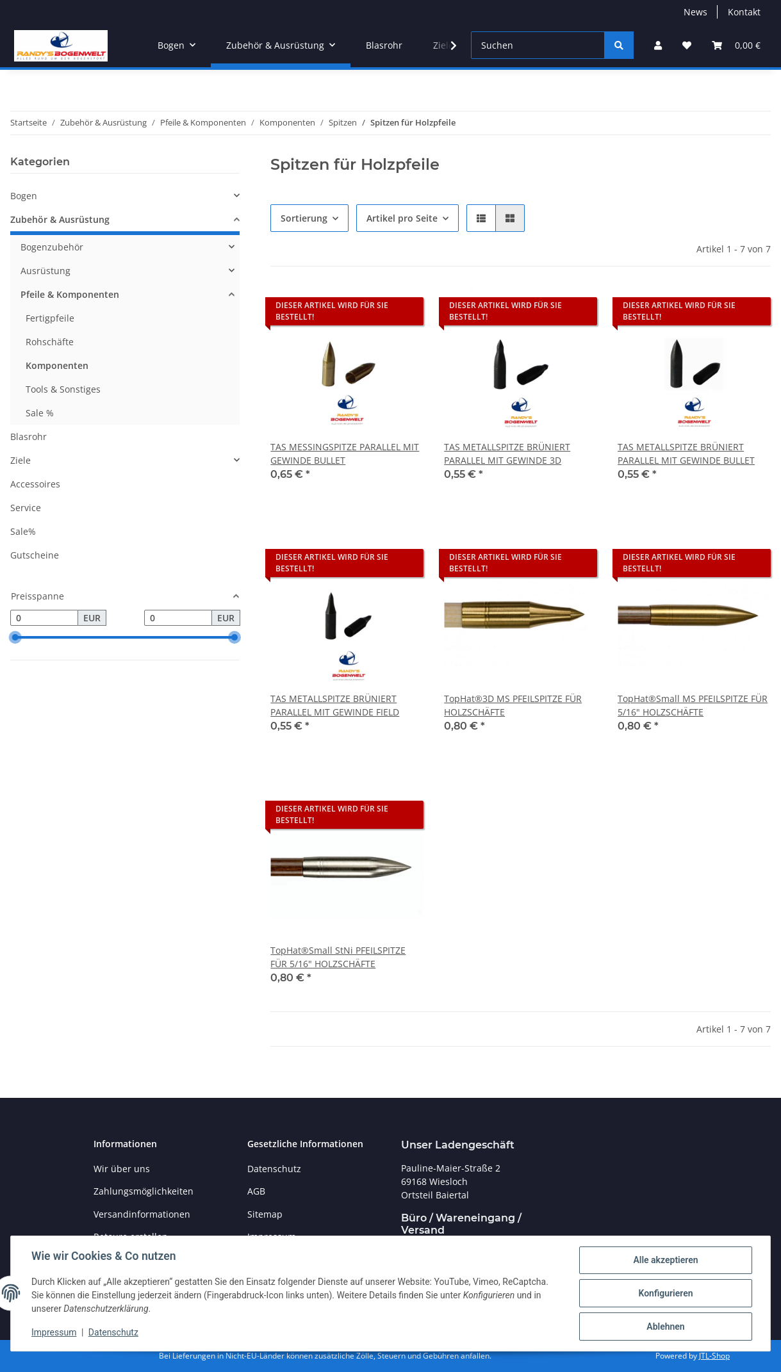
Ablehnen (665, 1326)
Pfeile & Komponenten (70, 294)
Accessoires (35, 484)
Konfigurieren (665, 1293)
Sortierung (304, 218)
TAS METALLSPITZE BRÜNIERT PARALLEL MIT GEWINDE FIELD (334, 705)
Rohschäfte (50, 342)
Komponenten (57, 365)
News (695, 12)
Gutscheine (34, 555)
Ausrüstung (45, 271)
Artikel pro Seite (402, 218)
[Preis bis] (178, 618)
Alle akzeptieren (665, 1260)
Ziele (20, 460)
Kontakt (744, 12)
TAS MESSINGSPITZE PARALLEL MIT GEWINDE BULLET (344, 453)
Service (25, 508)
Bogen (23, 196)
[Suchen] (538, 45)
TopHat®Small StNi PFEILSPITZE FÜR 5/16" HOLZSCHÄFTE (338, 957)
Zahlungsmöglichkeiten (143, 1191)
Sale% (23, 531)
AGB (256, 1191)
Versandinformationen (142, 1214)
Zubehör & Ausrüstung (60, 219)
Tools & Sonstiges (63, 389)
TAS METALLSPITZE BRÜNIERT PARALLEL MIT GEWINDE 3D (507, 453)
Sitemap (265, 1214)
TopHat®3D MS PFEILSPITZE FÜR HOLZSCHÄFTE (513, 705)
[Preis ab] (44, 618)
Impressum (53, 1332)
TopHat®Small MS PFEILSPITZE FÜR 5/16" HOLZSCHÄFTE (693, 705)
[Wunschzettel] (687, 45)
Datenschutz (113, 1332)
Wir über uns (122, 1169)
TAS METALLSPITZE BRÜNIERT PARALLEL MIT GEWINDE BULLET (686, 453)
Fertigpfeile (50, 318)
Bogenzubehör (52, 247)
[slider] (15, 638)
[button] (658, 45)
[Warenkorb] (736, 45)
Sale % (40, 413)
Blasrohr (28, 436)
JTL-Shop (714, 1355)
